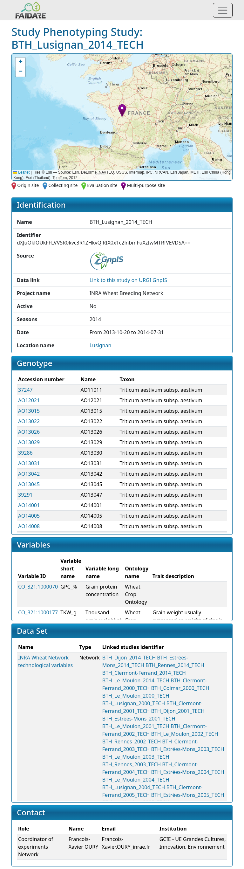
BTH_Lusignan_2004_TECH (133, 787)
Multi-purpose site (146, 185)
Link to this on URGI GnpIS (128, 280)
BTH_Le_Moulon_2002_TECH (184, 733)
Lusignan (101, 345)
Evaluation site (102, 185)
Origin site (28, 185)
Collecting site (63, 185)
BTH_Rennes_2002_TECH (131, 741)
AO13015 (29, 410)
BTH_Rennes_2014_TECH (175, 665)
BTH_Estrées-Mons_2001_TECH (138, 718)
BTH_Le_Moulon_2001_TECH (135, 726)
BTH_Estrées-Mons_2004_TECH (187, 772)
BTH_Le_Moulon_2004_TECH (135, 779)
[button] (122, 110)
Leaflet (21, 172)
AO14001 (29, 505)
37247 (25, 389)
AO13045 (29, 484)
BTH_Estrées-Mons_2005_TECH (187, 794)
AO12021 (29, 400)
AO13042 (29, 473)
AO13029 (29, 442)
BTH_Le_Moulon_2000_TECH (135, 695)
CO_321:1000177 (38, 612)
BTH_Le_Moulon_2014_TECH (135, 680)
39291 (25, 494)
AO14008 (29, 526)
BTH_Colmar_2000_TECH (180, 688)
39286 (25, 452)
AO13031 (29, 463)
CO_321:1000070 (38, 586)
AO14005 (29, 515)
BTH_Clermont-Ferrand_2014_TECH (144, 672)
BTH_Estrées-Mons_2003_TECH (187, 749)
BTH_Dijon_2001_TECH (178, 710)
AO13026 (29, 431)
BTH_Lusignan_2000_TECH (133, 703)
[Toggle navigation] (223, 10)
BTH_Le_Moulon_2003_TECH (135, 756)
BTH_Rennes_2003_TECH (131, 764)
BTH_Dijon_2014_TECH (129, 657)
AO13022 (29, 421)
